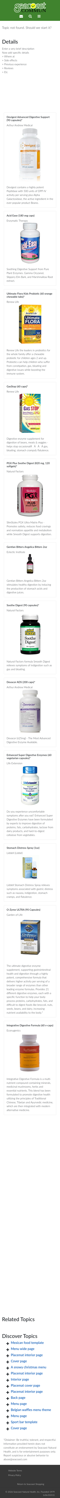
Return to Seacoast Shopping (30, 1484)
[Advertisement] (30, 1211)
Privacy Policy (14, 1475)
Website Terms (15, 1470)
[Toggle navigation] (39, 16)
